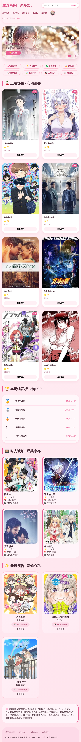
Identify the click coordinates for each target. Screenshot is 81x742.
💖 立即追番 (13, 53)
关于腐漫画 (10, 732)
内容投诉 (45, 732)
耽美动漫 (5, 13)
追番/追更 (20, 155)
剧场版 (35, 13)
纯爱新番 (25, 13)
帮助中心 (22, 732)
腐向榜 (44, 13)
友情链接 (34, 732)
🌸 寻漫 (73, 5)
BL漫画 (16, 13)
